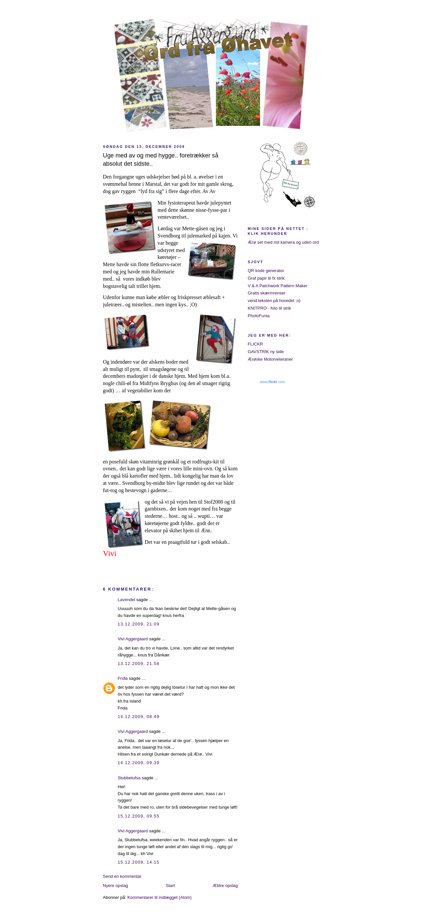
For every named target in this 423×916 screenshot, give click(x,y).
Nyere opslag (115, 885)
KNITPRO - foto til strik (269, 308)
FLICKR (255, 344)
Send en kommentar (122, 876)
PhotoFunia (259, 315)
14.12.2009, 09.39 (139, 762)
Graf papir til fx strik (266, 278)
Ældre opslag (225, 885)
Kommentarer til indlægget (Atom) (159, 897)
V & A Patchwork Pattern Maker (277, 285)
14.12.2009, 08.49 (139, 716)
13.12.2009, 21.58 (139, 663)
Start (170, 885)
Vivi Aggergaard (133, 638)
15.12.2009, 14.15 (139, 862)
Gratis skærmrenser (267, 293)
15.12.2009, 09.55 (139, 816)
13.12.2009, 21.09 (139, 624)
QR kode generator (266, 270)
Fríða (123, 678)
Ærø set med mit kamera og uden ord (283, 242)
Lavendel (126, 599)
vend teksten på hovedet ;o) (274, 300)
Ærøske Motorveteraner (270, 359)
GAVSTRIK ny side (266, 351)
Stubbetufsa (129, 777)
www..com (272, 382)
